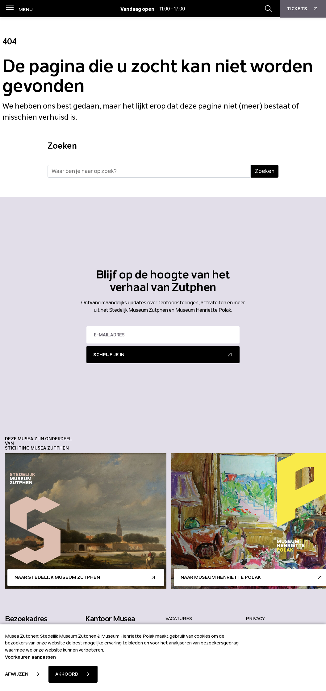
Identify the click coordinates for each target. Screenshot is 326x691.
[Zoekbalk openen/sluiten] (268, 9)
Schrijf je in (108, 354)
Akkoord (66, 674)
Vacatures (178, 618)
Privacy (255, 618)
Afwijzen (16, 674)
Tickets (303, 9)
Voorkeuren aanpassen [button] (30, 657)
